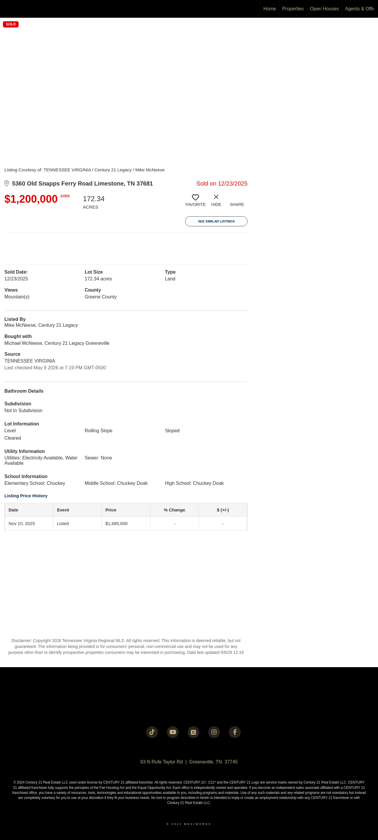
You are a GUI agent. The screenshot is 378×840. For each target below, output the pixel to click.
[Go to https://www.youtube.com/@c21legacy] (173, 732)
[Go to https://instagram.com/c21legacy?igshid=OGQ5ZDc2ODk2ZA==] (214, 732)
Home (269, 8)
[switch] (195, 203)
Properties (293, 8)
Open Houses (324, 8)
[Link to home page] (7, 9)
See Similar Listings (216, 221)
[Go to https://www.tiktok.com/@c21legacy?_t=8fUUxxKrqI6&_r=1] (152, 732)
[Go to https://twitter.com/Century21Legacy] (193, 732)
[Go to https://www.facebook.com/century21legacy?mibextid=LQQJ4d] (235, 732)
